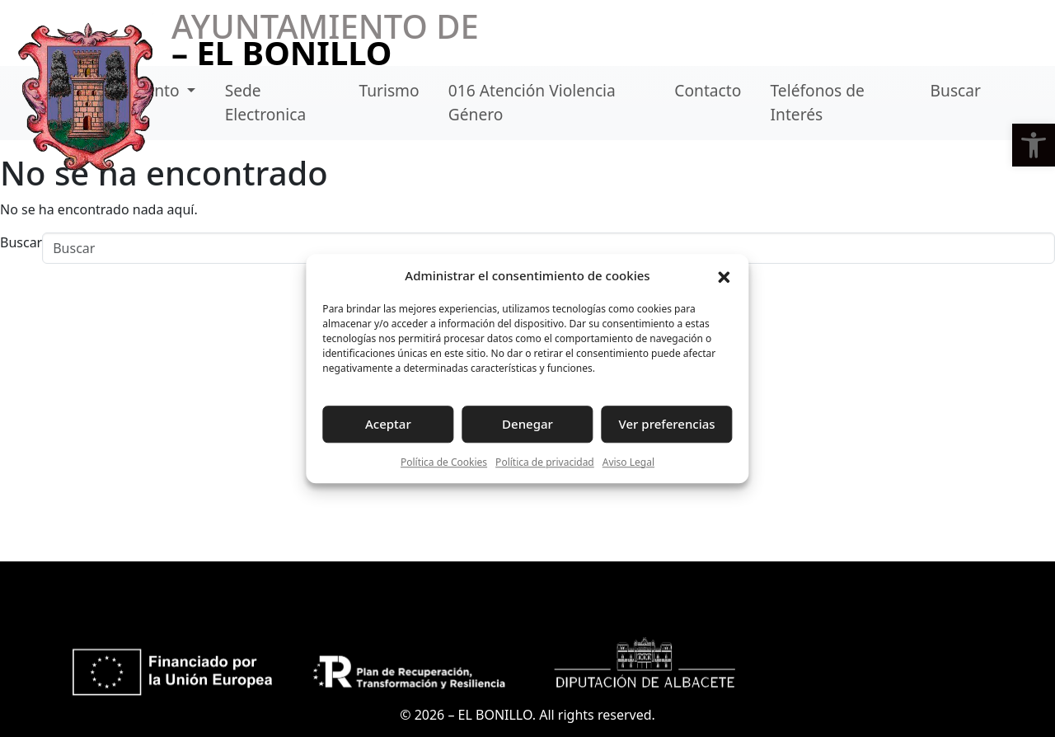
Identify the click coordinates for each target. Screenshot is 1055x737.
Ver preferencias (667, 423)
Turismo (389, 90)
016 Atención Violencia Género (532, 102)
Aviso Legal (628, 462)
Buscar (956, 90)
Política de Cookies (444, 462)
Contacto (707, 90)
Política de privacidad (544, 462)
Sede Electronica (266, 102)
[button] (1033, 145)
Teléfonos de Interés (818, 102)
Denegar (527, 423)
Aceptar (388, 423)
